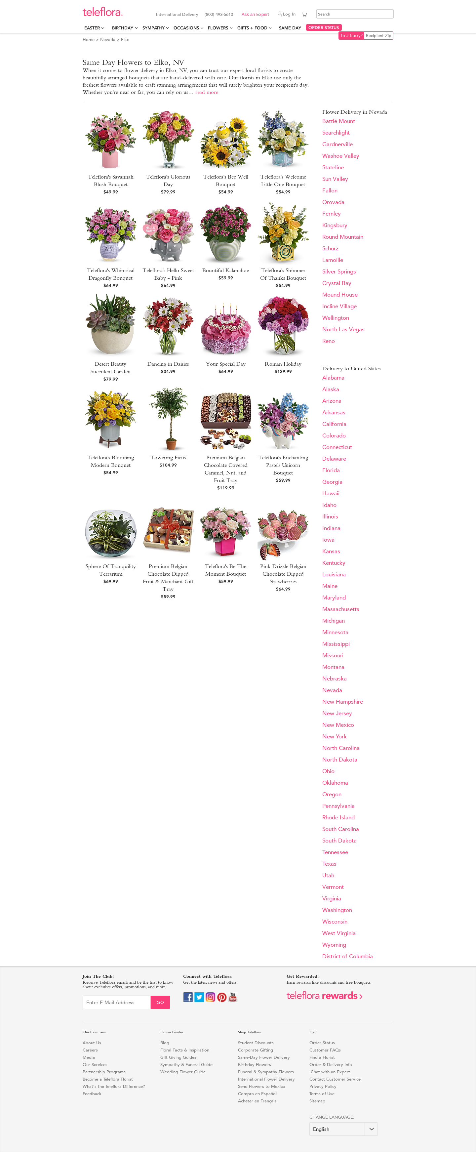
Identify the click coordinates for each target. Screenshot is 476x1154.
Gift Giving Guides (178, 1057)
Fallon (329, 190)
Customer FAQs (325, 1050)
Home (89, 39)
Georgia (332, 481)
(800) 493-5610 (219, 14)
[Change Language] (343, 1129)
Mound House (340, 294)
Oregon (331, 794)
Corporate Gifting (255, 1050)
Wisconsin (334, 921)
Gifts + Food (252, 27)
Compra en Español (257, 1093)
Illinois (330, 516)
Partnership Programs (104, 1072)
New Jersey (337, 713)
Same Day (291, 27)
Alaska (330, 389)
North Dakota (339, 759)
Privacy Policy (323, 1086)
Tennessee (335, 852)
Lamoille (332, 260)
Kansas (331, 551)
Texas (329, 863)
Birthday (122, 27)
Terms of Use (322, 1093)
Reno (328, 341)
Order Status (322, 1043)
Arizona (331, 400)
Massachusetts (340, 609)
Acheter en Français (257, 1101)
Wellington (335, 317)
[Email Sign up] (117, 1002)
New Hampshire (342, 701)
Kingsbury (334, 225)
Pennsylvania (338, 806)
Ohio (328, 771)
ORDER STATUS (323, 27)
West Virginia (339, 933)
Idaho (329, 505)
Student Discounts (256, 1043)
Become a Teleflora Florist (108, 1079)
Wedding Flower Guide (183, 1072)
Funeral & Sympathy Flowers (266, 1072)
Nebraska (334, 678)
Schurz (330, 248)
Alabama (333, 377)
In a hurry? (352, 35)
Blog (164, 1043)
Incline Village (339, 306)
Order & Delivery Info (330, 1064)
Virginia (331, 898)
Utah (328, 875)
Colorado (334, 435)
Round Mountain (342, 236)
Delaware (334, 458)
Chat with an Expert (329, 1072)
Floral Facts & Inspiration (184, 1050)
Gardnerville (337, 144)
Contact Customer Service (335, 1079)
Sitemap (317, 1101)
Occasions (186, 27)
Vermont (333, 887)
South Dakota (339, 840)
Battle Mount (338, 121)
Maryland (334, 597)
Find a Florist (322, 1057)
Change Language (331, 1117)
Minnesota (335, 632)
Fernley (331, 213)
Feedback (92, 1093)
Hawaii (330, 493)
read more (206, 92)
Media (89, 1057)
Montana (333, 667)
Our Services (95, 1064)
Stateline (333, 167)
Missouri (332, 655)
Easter (92, 27)
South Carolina (340, 829)
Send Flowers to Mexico (261, 1086)
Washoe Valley (340, 155)
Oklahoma (335, 782)
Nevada (107, 39)
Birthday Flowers (254, 1064)
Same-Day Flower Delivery (264, 1057)
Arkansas (333, 412)
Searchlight (336, 132)
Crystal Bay (336, 283)
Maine (329, 586)
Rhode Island (338, 817)
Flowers (218, 27)
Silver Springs (339, 271)
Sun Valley (335, 179)
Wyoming (334, 944)
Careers (90, 1050)
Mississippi (336, 643)
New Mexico (338, 724)
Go (160, 1002)
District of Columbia (347, 956)
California (334, 424)
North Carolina (341, 748)
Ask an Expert (255, 14)
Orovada (333, 202)
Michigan (333, 620)
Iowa (328, 539)
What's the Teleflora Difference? (114, 1086)
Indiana (331, 528)
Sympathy (153, 27)
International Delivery (177, 14)
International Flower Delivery (266, 1079)
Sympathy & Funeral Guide (186, 1064)
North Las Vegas (343, 329)
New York (334, 736)
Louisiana (334, 574)
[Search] (355, 14)
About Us (92, 1043)
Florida (331, 470)
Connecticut (337, 447)
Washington (337, 910)
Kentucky (333, 562)
